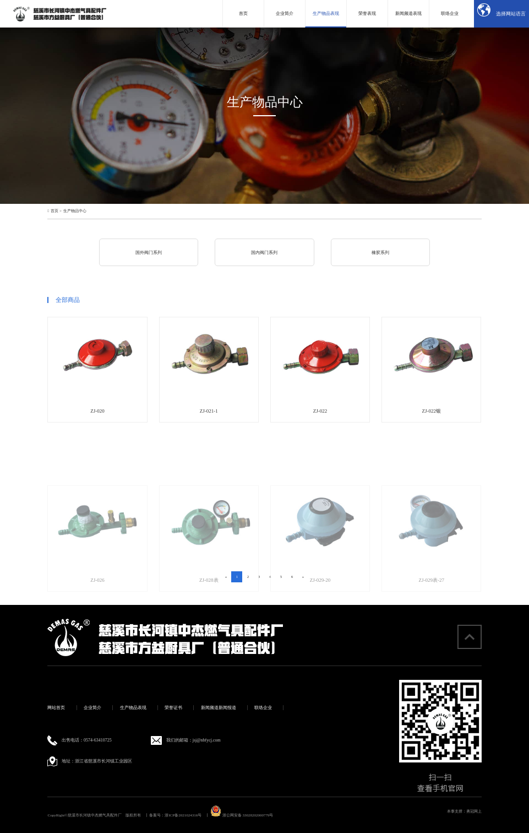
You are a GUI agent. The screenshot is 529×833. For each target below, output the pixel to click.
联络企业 (263, 707)
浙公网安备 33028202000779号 (242, 815)
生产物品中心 (74, 211)
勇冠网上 (474, 811)
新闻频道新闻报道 (218, 707)
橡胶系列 (380, 252)
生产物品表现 (133, 707)
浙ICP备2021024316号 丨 (187, 815)
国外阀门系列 (148, 252)
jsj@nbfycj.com (207, 740)
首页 (54, 211)
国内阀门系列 (264, 252)
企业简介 (92, 707)
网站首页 (56, 707)
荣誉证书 (173, 707)
